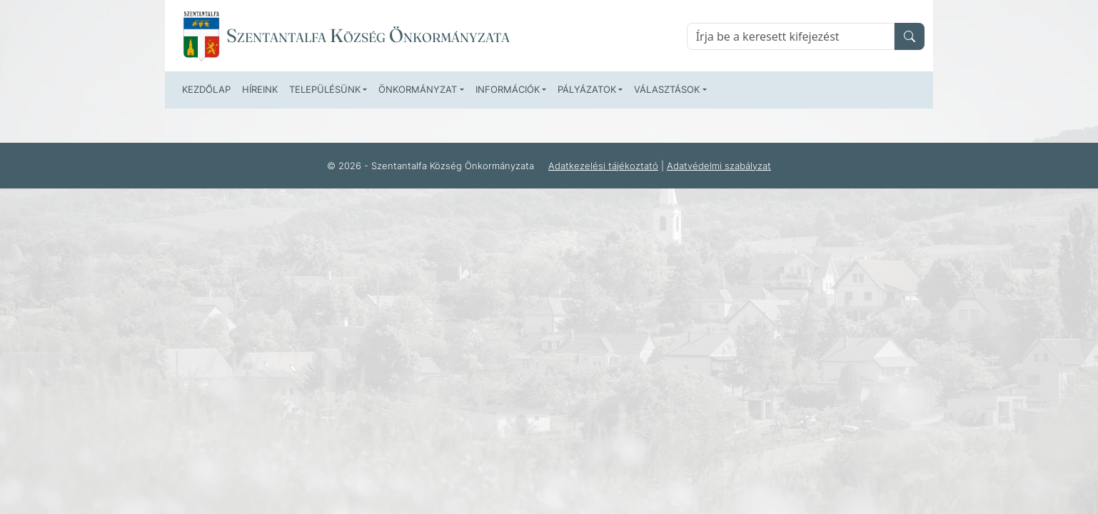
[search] (910, 36)
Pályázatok (587, 89)
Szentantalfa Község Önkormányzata (368, 35)
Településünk (325, 89)
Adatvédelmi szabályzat (719, 165)
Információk (507, 89)
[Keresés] (791, 36)
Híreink (260, 89)
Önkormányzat (417, 89)
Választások (667, 89)
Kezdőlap (206, 89)
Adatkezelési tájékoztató (603, 165)
